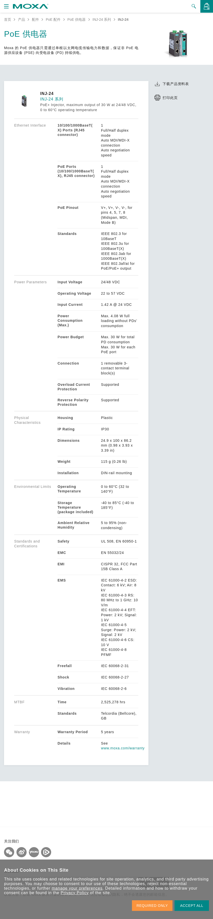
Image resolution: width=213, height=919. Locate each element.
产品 (21, 19)
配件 (35, 19)
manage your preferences (77, 888)
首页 (7, 19)
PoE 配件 (53, 19)
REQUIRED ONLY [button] (152, 906)
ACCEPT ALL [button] (191, 906)
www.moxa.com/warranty (123, 748)
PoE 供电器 (76, 19)
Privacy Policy (75, 893)
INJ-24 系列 (101, 19)
